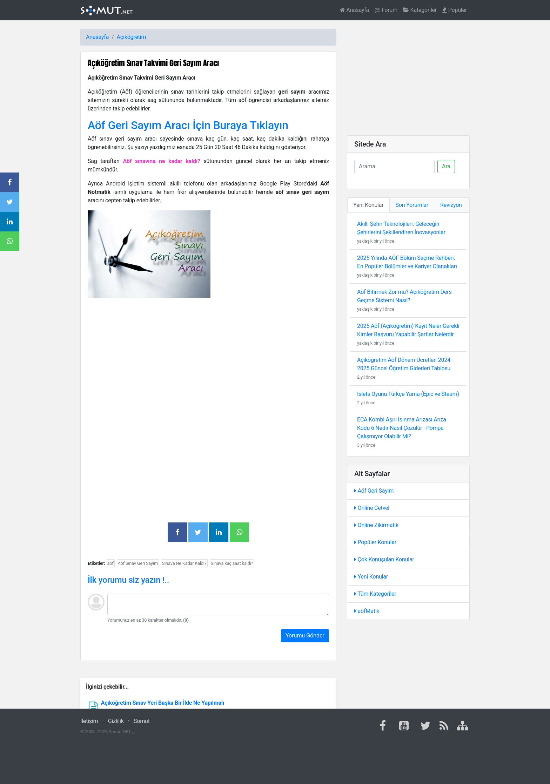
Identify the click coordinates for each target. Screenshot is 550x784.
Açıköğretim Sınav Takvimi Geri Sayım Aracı (153, 63)
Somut (142, 721)
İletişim (89, 721)
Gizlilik (116, 721)
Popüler (454, 10)
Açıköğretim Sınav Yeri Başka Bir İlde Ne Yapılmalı (162, 702)
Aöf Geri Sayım (374, 490)
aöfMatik (366, 611)
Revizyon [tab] (451, 205)
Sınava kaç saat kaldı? (232, 563)
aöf (110, 563)
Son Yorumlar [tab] (412, 205)
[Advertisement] (208, 353)
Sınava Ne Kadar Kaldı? (184, 563)
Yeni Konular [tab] (368, 205)
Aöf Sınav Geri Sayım (138, 563)
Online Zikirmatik (376, 525)
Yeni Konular (371, 576)
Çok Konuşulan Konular (384, 559)
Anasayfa (354, 10)
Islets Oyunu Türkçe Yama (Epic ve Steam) (408, 394)
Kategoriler (420, 10)
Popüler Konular (375, 542)
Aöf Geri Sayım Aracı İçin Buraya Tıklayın (188, 125)
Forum (386, 10)
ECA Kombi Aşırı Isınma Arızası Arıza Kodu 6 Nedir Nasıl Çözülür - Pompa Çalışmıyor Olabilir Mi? (401, 428)
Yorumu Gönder (305, 635)
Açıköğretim (131, 37)
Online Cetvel (371, 508)
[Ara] (394, 166)
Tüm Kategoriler (375, 593)
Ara (446, 166)
